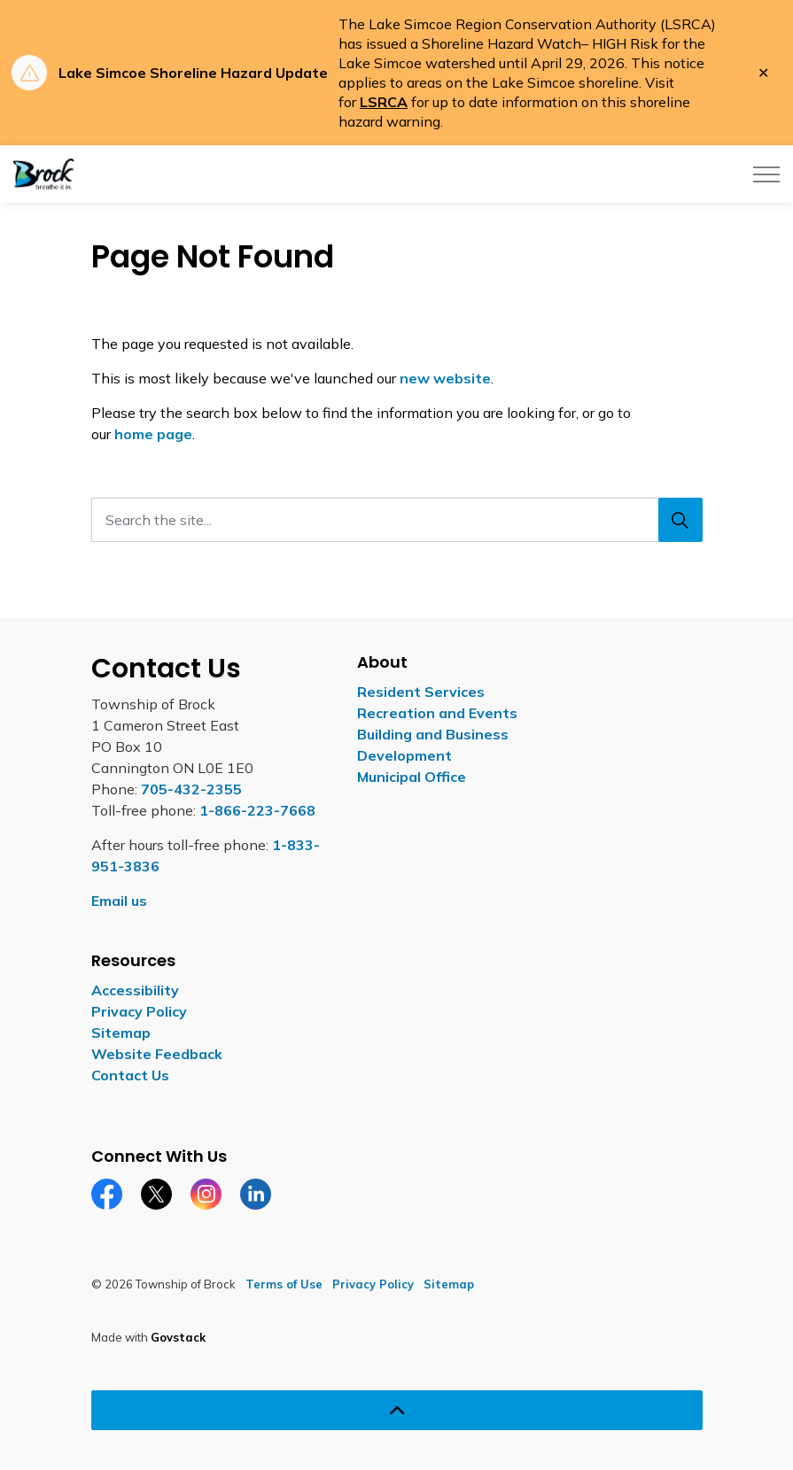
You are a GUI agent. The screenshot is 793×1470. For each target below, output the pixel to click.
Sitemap (121, 1032)
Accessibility (135, 990)
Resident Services (421, 691)
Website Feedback (156, 1054)
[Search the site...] (397, 520)
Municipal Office (411, 776)
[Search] (680, 520)
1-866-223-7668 (257, 810)
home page (153, 434)
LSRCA (384, 102)
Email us (119, 900)
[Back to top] (397, 1410)
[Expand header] (766, 174)
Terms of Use (284, 1284)
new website (445, 378)
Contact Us (130, 1075)
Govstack (178, 1337)
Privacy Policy (139, 1011)
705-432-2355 (191, 789)
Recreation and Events (437, 713)
